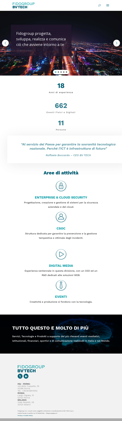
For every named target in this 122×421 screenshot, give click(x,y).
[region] (61, 43)
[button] (5, 43)
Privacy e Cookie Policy (25, 415)
